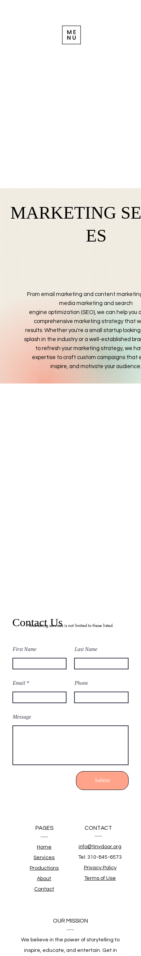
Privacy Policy (100, 867)
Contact (44, 889)
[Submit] (102, 780)
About (44, 878)
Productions (44, 868)
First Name (24, 649)
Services (44, 857)
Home (44, 847)
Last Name (85, 649)
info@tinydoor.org (100, 846)
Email (19, 683)
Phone (81, 683)
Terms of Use (100, 878)
